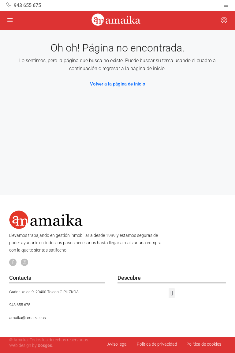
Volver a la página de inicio (117, 84)
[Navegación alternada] (226, 5)
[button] (171, 293)
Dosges (45, 345)
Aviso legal (117, 344)
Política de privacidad (157, 344)
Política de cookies (203, 344)
